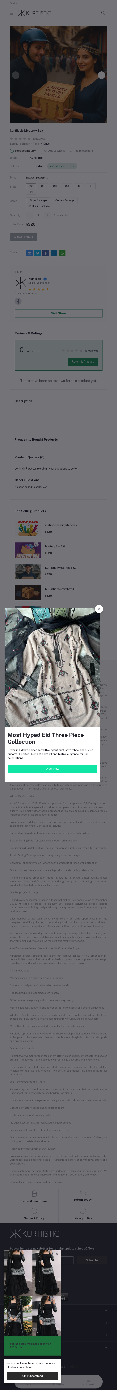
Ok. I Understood (32, 1375)
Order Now (52, 768)
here (29, 1367)
